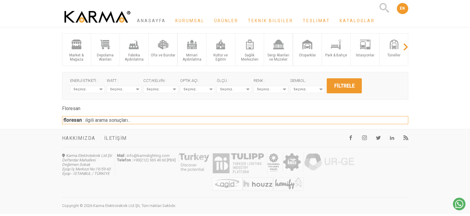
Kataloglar (357, 20)
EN (402, 8)
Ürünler (226, 20)
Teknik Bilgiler (270, 20)
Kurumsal (189, 20)
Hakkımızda (78, 138)
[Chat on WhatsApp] (459, 209)
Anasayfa (151, 20)
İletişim (115, 138)
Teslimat (316, 20)
